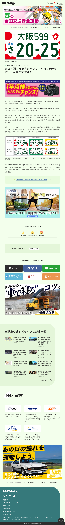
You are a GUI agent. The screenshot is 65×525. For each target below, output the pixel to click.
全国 (37, 249)
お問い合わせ (6, 508)
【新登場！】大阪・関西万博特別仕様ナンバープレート (32, 179)
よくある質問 (6, 506)
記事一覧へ (44, 380)
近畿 (32, 249)
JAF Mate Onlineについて (10, 503)
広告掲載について (8, 514)
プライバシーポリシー (9, 511)
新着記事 (5, 500)
